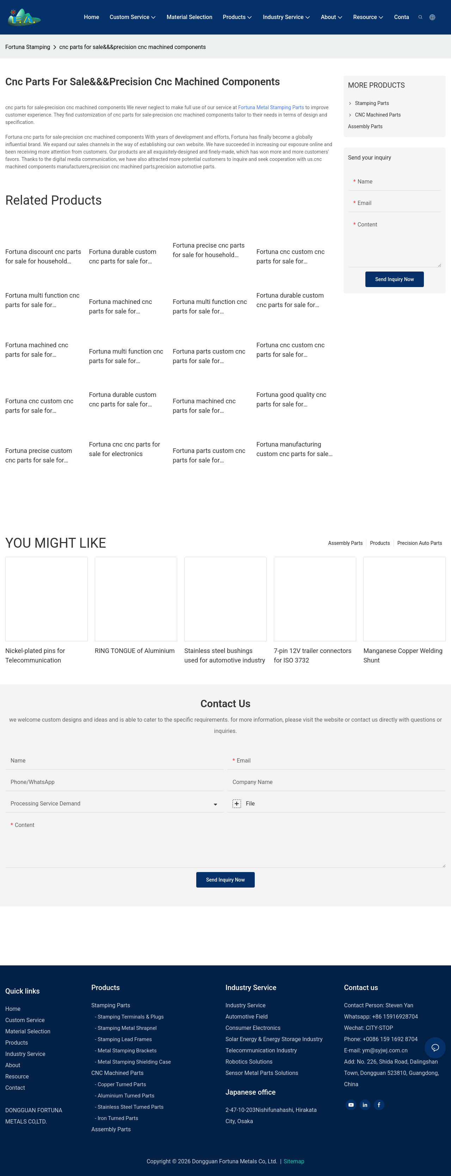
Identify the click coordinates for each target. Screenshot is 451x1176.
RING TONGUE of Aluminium (135, 650)
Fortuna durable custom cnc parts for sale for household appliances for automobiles (124, 257)
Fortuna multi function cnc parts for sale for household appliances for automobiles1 (126, 357)
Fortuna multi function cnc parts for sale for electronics (42, 301)
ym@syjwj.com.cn (385, 1050)
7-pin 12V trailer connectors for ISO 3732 (312, 655)
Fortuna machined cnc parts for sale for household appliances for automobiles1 (208, 406)
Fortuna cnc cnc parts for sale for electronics (124, 449)
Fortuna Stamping (27, 47)
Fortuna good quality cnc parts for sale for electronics (291, 400)
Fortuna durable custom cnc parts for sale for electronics (290, 301)
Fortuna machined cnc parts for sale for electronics (36, 350)
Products (380, 543)
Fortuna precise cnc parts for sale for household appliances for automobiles (209, 251)
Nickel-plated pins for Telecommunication (35, 655)
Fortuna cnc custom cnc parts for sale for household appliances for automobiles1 (40, 406)
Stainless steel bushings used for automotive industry (224, 655)
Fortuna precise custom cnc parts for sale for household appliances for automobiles (40, 456)
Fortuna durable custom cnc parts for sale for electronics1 (122, 400)
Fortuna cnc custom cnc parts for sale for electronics (291, 350)
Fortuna (246, 107)
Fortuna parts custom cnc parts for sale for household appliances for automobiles (209, 357)
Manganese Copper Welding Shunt (403, 655)
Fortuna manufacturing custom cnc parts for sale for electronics (292, 450)
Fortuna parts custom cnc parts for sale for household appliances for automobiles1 (209, 456)
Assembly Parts (345, 543)
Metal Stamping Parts (280, 107)
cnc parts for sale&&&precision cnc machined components (132, 47)
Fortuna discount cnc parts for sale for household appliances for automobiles (43, 257)
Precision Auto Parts (419, 543)
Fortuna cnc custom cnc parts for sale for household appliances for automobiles (292, 257)
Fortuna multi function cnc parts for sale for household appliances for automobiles (210, 307)
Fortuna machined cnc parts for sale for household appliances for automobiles (124, 307)
